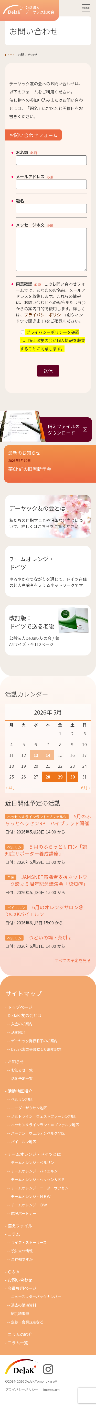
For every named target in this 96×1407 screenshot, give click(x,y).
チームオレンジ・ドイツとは (34, 1162)
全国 (10, 885)
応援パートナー (23, 1221)
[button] (50, 476)
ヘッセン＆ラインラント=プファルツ (37, 824)
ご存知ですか (22, 1267)
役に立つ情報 (22, 1258)
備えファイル (20, 1233)
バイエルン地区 (23, 1149)
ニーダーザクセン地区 (29, 1115)
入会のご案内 (22, 1031)
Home (10, 54)
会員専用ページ (22, 1296)
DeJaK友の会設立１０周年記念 (36, 1056)
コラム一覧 (18, 1350)
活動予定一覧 (22, 1086)
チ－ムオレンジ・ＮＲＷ (30, 1204)
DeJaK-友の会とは (24, 1023)
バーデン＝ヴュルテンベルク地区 (38, 1140)
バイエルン (16, 915)
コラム (14, 1242)
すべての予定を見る (73, 968)
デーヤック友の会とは (37, 516)
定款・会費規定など (27, 1329)
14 (48, 763)
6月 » (85, 795)
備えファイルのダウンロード (64, 437)
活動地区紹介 (20, 1098)
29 (60, 784)
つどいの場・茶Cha (50, 945)
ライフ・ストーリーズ (29, 1250)
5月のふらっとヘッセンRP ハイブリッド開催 (48, 827)
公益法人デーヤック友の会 (28, 10)
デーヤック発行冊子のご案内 (34, 1048)
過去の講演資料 (23, 1312)
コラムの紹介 (20, 1342)
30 (72, 784)
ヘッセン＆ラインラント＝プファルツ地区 (45, 1132)
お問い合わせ (20, 1287)
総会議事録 (20, 1321)
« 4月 (10, 795)
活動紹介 (18, 1040)
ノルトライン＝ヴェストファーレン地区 (43, 1124)
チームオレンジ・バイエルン (34, 1178)
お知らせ (16, 1069)
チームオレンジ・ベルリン (32, 1170)
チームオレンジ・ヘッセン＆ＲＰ (38, 1187)
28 (48, 784)
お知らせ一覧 (22, 1077)
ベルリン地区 (22, 1107)
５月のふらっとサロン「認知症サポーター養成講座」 (46, 858)
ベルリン (14, 854)
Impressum (51, 1397)
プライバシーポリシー (44, 322)
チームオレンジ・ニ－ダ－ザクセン (39, 1195)
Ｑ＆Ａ (14, 1279)
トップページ (20, 1015)
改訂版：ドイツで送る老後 (31, 629)
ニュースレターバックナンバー (36, 1304)
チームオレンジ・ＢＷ (29, 1212)
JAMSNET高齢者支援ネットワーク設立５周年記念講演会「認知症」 (46, 888)
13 (36, 763)
